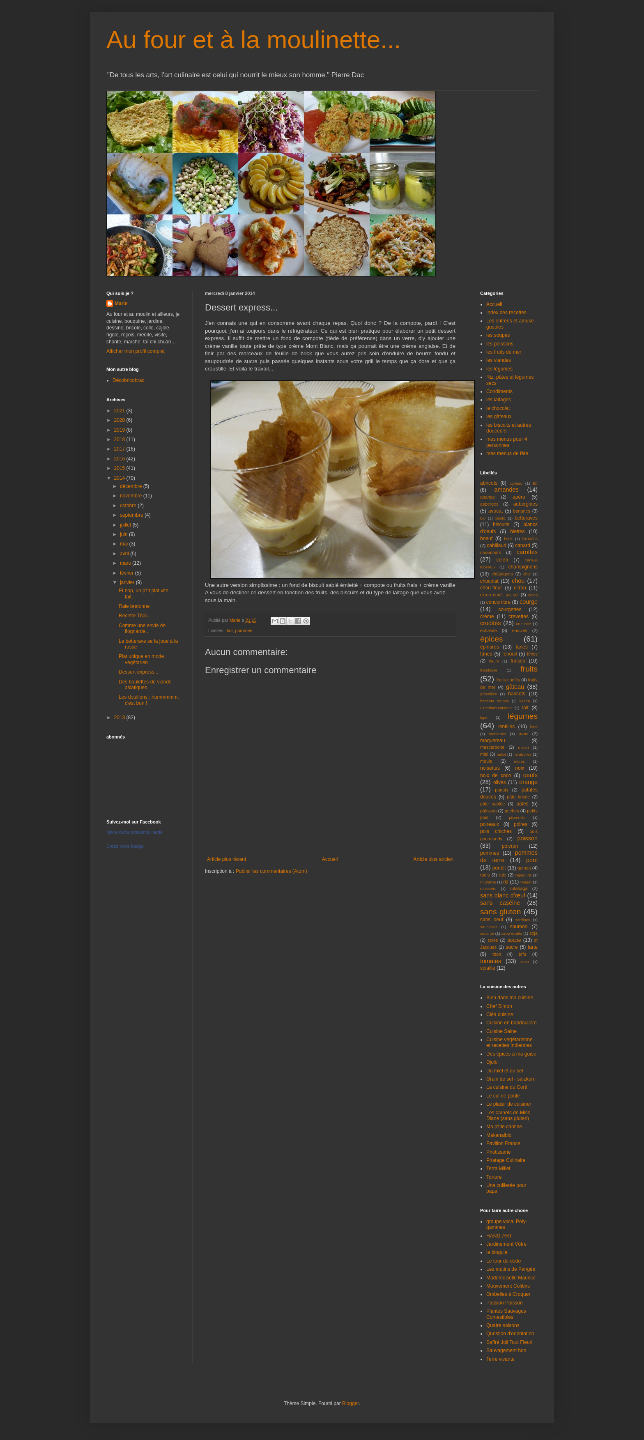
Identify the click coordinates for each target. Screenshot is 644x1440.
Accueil (330, 859)
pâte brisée (518, 796)
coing (533, 595)
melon (523, 747)
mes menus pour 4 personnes (506, 442)
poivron (510, 846)
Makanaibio (498, 1135)
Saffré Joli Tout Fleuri (509, 1342)
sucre (512, 947)
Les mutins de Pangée (510, 1269)
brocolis (530, 538)
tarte (533, 947)
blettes (517, 531)
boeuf (486, 538)
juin (124, 534)
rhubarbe (488, 882)
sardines (522, 920)
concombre (498, 602)
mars (126, 563)
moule (486, 761)
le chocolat (498, 408)
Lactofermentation (496, 708)
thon (496, 954)
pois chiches (496, 831)
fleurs (494, 661)
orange (528, 782)
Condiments (499, 391)
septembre (132, 515)
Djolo (491, 1062)
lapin (484, 717)
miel (484, 754)
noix (519, 768)
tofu (522, 954)
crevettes (518, 616)
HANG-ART (499, 1236)
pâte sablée (492, 803)
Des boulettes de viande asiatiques (145, 684)
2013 (120, 717)
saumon (519, 926)
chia (527, 574)
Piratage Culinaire (505, 1160)
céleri (502, 560)
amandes (506, 489)
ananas (487, 497)
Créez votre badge (125, 846)
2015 (120, 468)
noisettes (490, 768)
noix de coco (495, 775)
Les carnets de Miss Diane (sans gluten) (508, 1115)
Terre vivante (500, 1359)
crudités (490, 623)
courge (529, 601)
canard (522, 545)
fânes (486, 654)
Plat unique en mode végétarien (141, 659)
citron (520, 588)
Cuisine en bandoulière (511, 1023)
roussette (488, 888)
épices (491, 639)
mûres (519, 761)
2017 (120, 449)
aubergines (525, 504)
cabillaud (496, 545)
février (127, 573)
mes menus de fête (507, 453)
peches (512, 810)
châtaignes (502, 573)
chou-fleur (491, 588)
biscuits (501, 524)
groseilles (488, 694)
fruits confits (508, 679)
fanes (521, 647)
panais (501, 789)
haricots (516, 694)
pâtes (522, 804)
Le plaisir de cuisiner (508, 1104)
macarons (497, 734)
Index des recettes (506, 312)
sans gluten (500, 911)
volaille (487, 968)
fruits (529, 669)
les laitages (498, 400)
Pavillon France (503, 1143)
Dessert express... (139, 672)
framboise (488, 670)
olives (499, 782)
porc (532, 860)
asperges (489, 503)
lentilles (506, 726)
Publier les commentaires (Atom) (271, 871)
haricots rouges (494, 701)
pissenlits (517, 817)
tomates (490, 961)
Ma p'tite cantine (504, 1126)
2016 (120, 459)
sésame (487, 933)
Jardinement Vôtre (506, 1244)
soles (493, 940)
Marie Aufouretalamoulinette (134, 832)
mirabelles (522, 754)
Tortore (493, 1177)
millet (501, 754)
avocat (495, 511)
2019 (120, 430)
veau (524, 961)
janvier (128, 582)
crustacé (523, 623)
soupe (514, 940)
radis (485, 874)
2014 (120, 478)
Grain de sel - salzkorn (511, 1079)
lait (230, 630)
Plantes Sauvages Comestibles (506, 1314)
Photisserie (498, 1152)
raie (502, 874)
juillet (126, 525)
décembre (131, 486)
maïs (523, 733)
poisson (527, 838)
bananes (521, 510)
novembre (131, 496)
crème (487, 616)
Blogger (350, 1403)
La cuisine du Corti (506, 1087)
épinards (489, 647)
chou (518, 580)
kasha (525, 701)
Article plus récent (226, 859)
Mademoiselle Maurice (511, 1278)
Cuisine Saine (501, 1031)
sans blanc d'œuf (502, 895)
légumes (523, 716)
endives (519, 630)
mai (124, 544)
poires (520, 824)
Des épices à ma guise (511, 1054)
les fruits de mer (503, 352)
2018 (120, 439)
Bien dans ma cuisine (509, 998)
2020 (120, 420)
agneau (515, 483)
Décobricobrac (128, 380)
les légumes (499, 369)
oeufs (530, 775)
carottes (527, 552)
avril (125, 554)
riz (505, 882)
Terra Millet (498, 1168)
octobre (129, 505)
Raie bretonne (134, 606)
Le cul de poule (503, 1096)
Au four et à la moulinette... (253, 39)
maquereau (492, 740)
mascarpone (492, 747)
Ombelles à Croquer (508, 1294)
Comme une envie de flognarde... (142, 628)
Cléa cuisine (499, 1014)
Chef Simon (499, 1006)
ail (535, 483)
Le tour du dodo (503, 1261)
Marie (121, 303)
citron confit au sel (499, 594)
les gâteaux (498, 416)
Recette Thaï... (135, 616)
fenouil (509, 654)
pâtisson (488, 810)
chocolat (489, 581)
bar (483, 518)
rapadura (523, 875)
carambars (490, 552)
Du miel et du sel (504, 1071)
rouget (525, 882)
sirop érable (511, 933)
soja (533, 933)
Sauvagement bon (506, 1350)
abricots (488, 483)
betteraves (526, 518)
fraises (518, 661)
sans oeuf (491, 919)
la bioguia (496, 1252)
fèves (532, 653)
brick (508, 538)
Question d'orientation (510, 1333)
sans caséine (500, 902)
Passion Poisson (504, 1303)
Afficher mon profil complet (135, 351)
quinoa (524, 867)
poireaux (489, 824)
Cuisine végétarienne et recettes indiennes (509, 1042)
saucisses (488, 927)
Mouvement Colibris (508, 1286)
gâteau (515, 686)
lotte (534, 727)
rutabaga (519, 888)
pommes (243, 630)
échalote (488, 630)
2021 (120, 411)
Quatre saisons (503, 1325)
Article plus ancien (433, 859)
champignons (523, 567)
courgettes (509, 609)
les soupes (498, 335)
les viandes (498, 360)
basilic (500, 518)
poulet (499, 868)
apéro (519, 497)
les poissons (499, 344)
